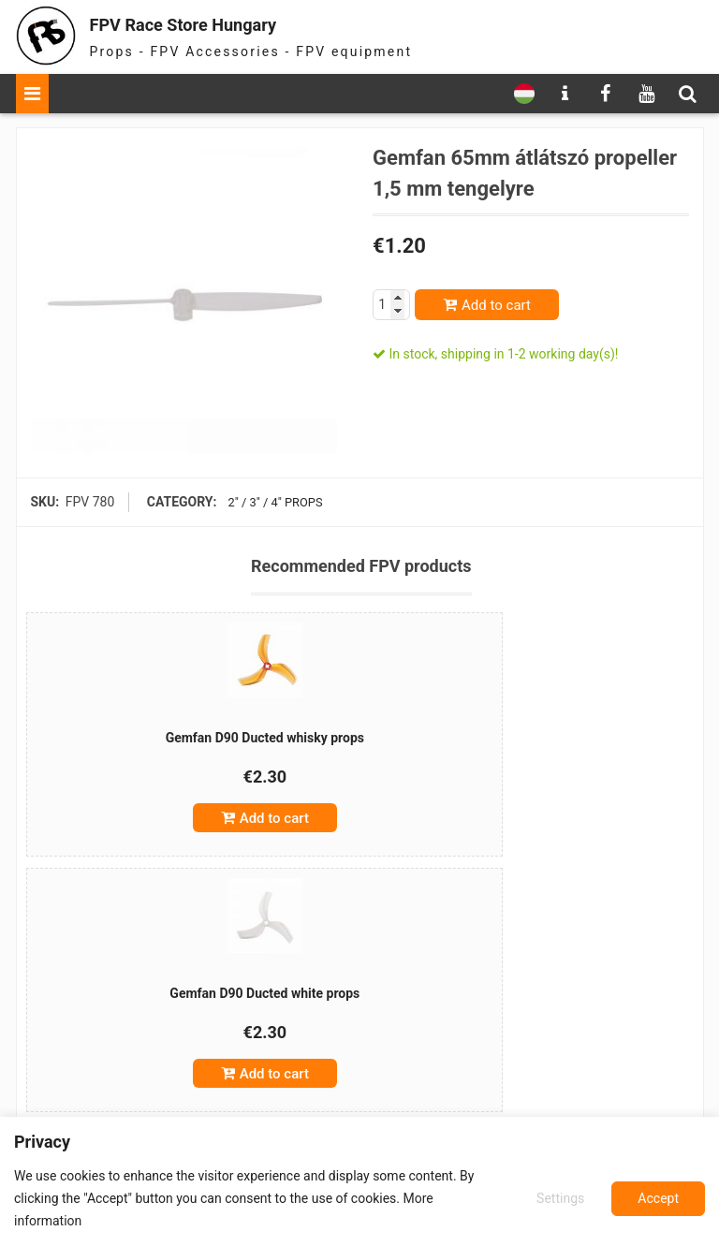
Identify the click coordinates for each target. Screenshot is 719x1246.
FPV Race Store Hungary (219, 23)
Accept (658, 1198)
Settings (557, 1198)
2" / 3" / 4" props (271, 501)
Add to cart (496, 305)
